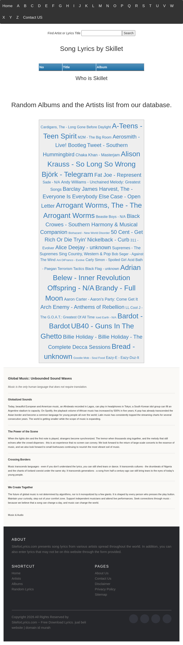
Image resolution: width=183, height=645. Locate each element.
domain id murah (38, 627)
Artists (16, 578)
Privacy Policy (105, 589)
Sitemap (101, 594)
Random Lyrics (23, 589)
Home (7, 6)
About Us (102, 573)
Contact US (32, 17)
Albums (17, 584)
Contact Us (103, 578)
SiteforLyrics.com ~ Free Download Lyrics (42, 622)
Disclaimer (102, 584)
